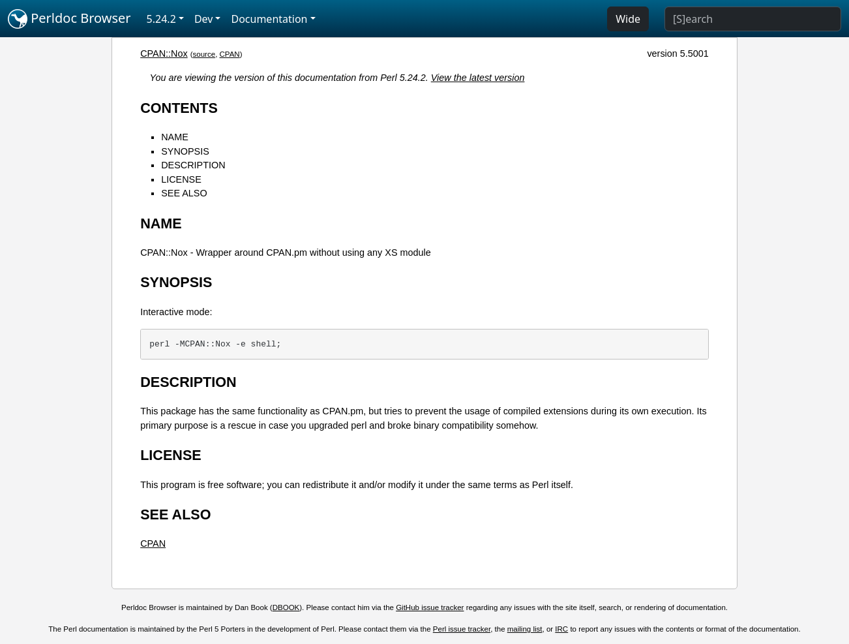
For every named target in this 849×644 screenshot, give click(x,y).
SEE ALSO (184, 193)
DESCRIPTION (193, 165)
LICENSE (181, 179)
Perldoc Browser (69, 19)
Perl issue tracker (461, 629)
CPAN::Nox (164, 53)
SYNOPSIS (185, 151)
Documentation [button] (269, 19)
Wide (628, 19)
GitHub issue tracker (430, 607)
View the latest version (478, 77)
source (204, 54)
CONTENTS (179, 108)
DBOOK (286, 607)
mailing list (525, 629)
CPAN (230, 54)
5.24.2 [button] (161, 19)
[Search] (752, 19)
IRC (561, 629)
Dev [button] (203, 19)
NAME (174, 137)
